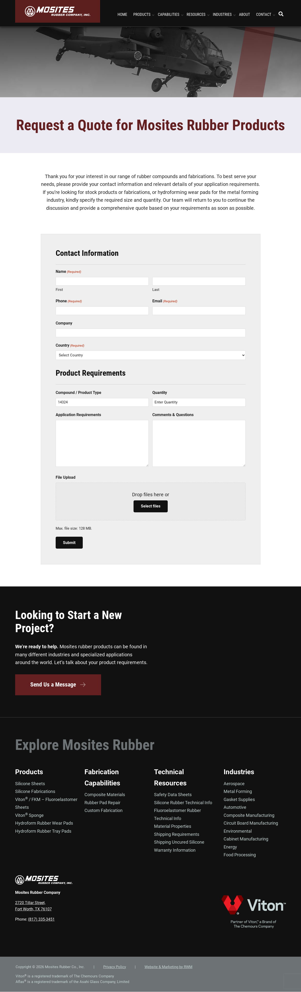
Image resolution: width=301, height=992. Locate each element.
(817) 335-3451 (41, 919)
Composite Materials (104, 794)
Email (164, 301)
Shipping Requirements (176, 834)
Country (70, 345)
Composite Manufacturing (249, 815)
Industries (239, 772)
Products (29, 772)
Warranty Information (175, 850)
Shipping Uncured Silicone (179, 842)
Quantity (159, 392)
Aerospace (234, 783)
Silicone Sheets (30, 783)
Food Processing (240, 855)
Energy (230, 846)
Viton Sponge (29, 815)
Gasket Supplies (239, 799)
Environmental (238, 831)
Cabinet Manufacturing (246, 839)
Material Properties (172, 826)
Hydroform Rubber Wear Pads (44, 823)
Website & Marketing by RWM (168, 967)
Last (155, 289)
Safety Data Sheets (173, 794)
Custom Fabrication (103, 810)
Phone (69, 301)
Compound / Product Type (78, 392)
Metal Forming (238, 791)
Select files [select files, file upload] (150, 506)
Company (64, 323)
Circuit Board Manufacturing (251, 823)
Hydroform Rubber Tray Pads (43, 831)
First (59, 289)
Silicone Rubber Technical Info (183, 802)
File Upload (65, 477)
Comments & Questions (173, 414)
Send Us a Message (58, 684)
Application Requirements (78, 414)
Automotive (235, 807)
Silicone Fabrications (35, 791)
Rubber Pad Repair (102, 802)
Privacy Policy (114, 967)
